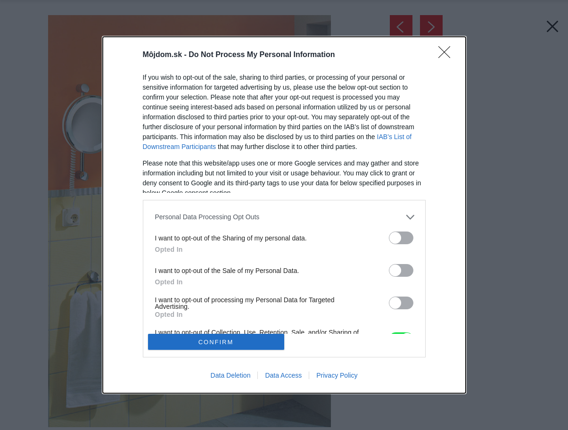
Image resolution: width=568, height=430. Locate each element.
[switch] (401, 238)
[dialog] (284, 215)
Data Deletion (231, 375)
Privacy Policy (336, 375)
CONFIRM (216, 342)
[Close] (447, 55)
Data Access (283, 375)
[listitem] (284, 217)
